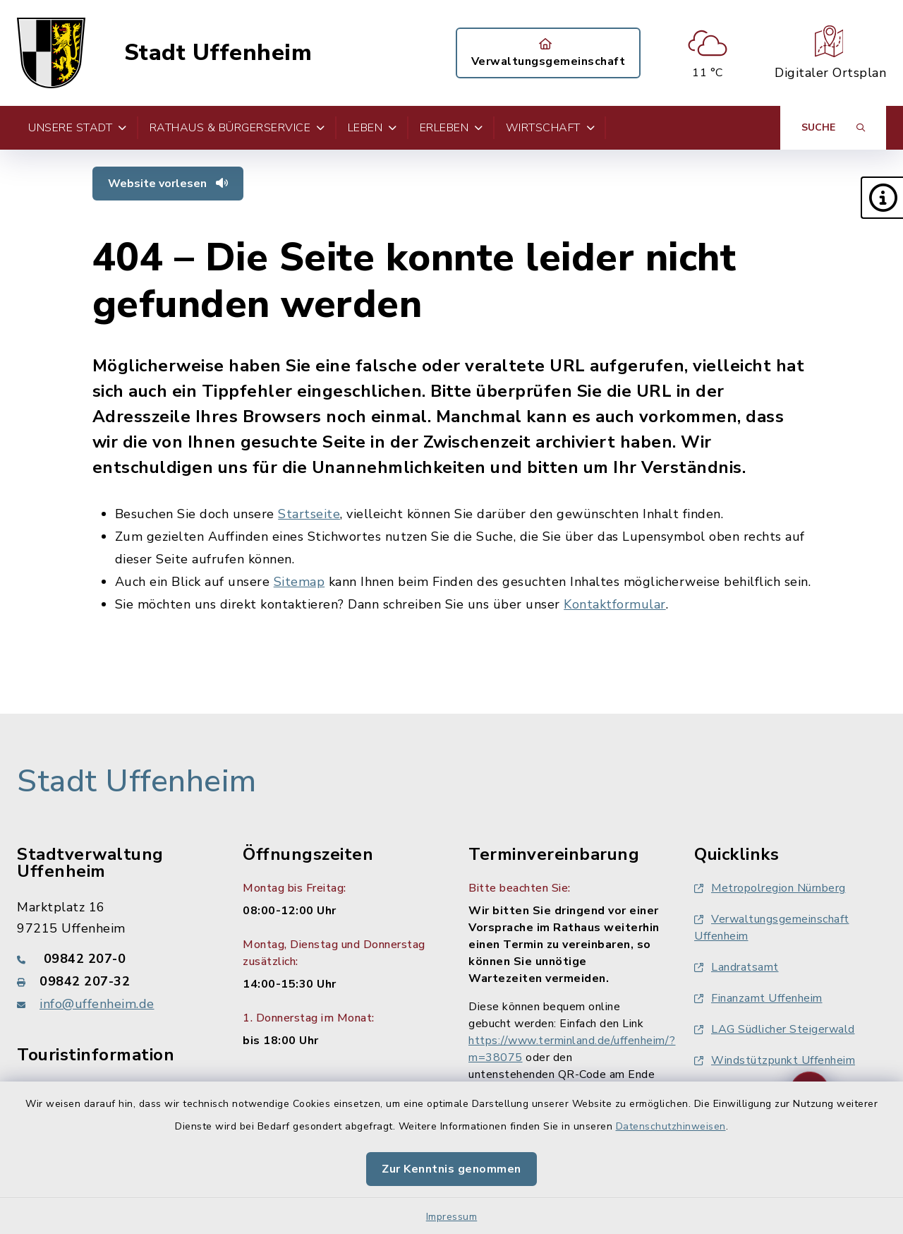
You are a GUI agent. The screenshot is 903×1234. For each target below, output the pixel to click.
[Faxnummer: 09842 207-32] (113, 981)
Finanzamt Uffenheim (758, 998)
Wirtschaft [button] (550, 128)
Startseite (309, 513)
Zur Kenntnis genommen (451, 1169)
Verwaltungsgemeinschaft (548, 53)
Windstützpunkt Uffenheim (774, 1060)
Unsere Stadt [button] (77, 128)
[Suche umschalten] (833, 128)
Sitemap (299, 581)
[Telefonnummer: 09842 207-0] (113, 958)
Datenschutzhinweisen (671, 1126)
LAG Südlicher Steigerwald (774, 1029)
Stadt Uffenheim (218, 53)
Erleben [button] (451, 128)
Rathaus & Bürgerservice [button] (237, 128)
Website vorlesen (168, 183)
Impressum (452, 1216)
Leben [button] (372, 128)
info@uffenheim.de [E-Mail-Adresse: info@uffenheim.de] (97, 1003)
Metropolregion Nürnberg (770, 888)
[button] (882, 197)
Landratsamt (736, 967)
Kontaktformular (615, 604)
